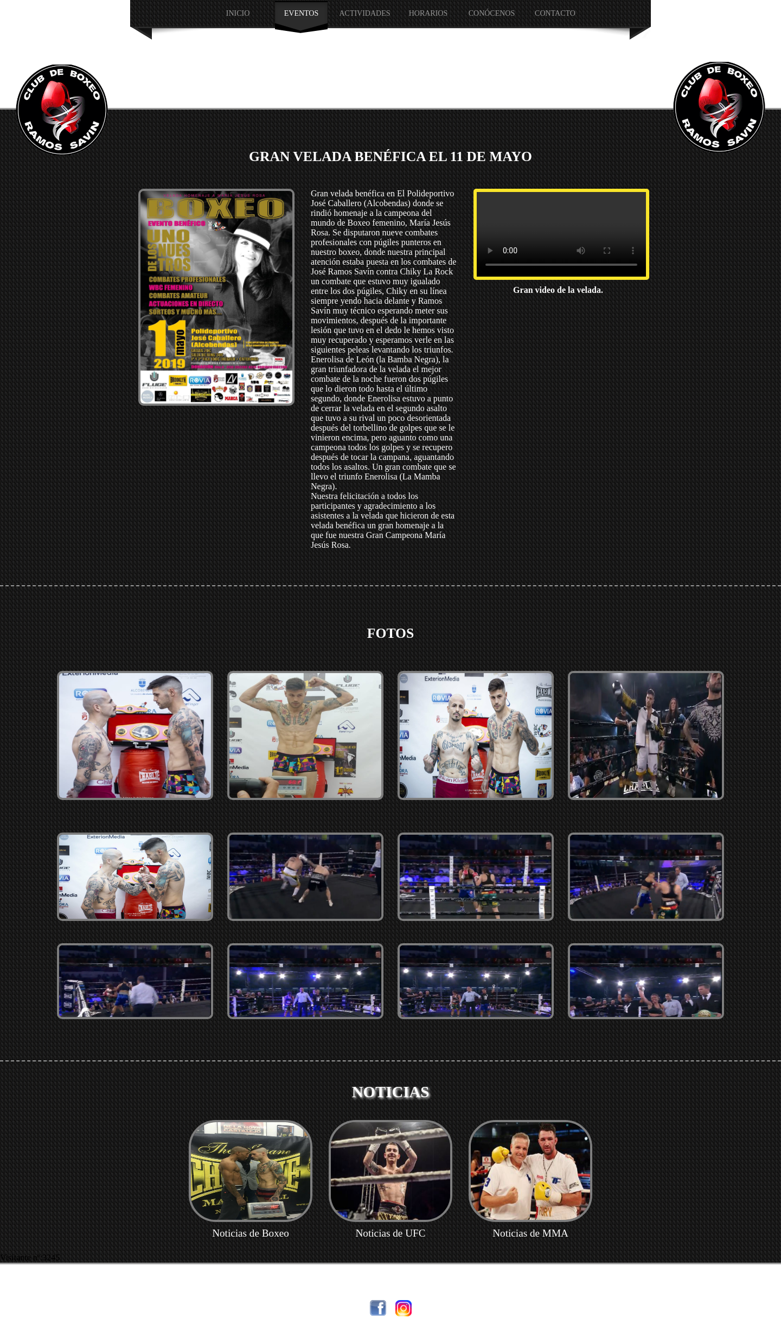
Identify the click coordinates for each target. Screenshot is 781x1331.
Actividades (364, 13)
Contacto (555, 13)
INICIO (238, 13)
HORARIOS (428, 13)
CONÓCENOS (492, 13)
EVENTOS (301, 13)
